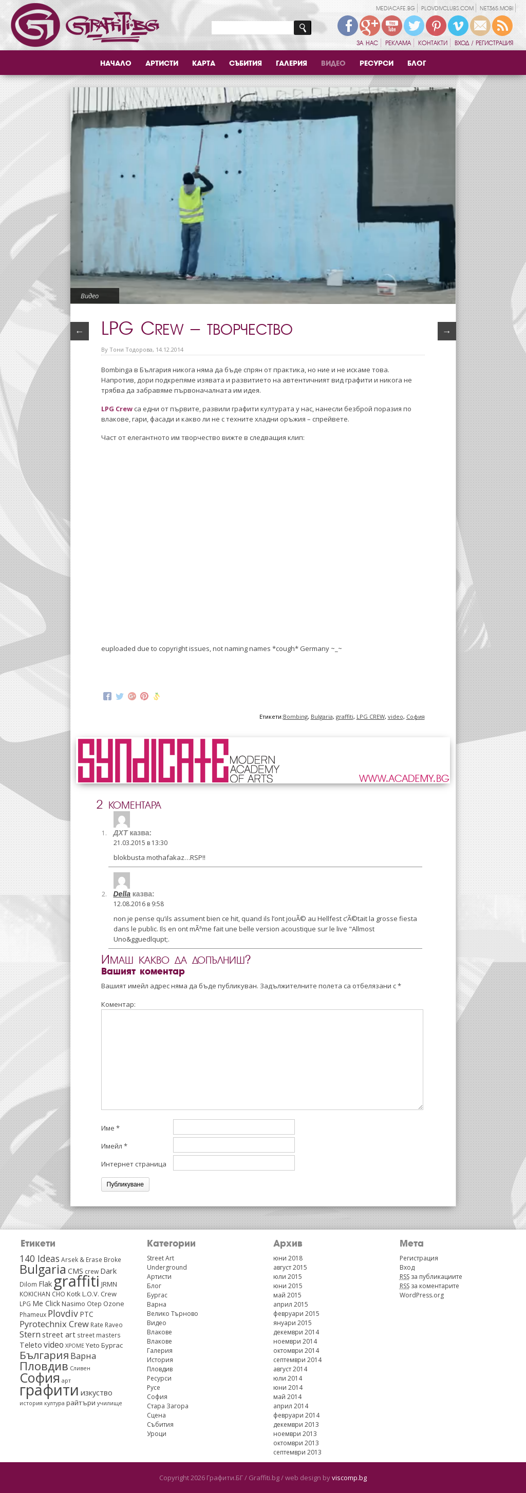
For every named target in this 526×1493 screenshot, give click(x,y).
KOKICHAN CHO (42, 1294)
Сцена (156, 1415)
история (31, 1403)
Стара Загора (168, 1406)
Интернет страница (133, 1164)
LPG (25, 1303)
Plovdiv (63, 1313)
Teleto (31, 1344)
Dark (108, 1271)
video (395, 716)
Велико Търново (172, 1313)
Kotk (74, 1293)
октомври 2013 (296, 1443)
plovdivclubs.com (447, 8)
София (415, 716)
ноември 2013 (295, 1433)
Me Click (46, 1303)
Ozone (113, 1303)
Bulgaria (322, 716)
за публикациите (431, 1276)
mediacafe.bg (395, 8)
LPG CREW (370, 716)
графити (49, 1390)
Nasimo (73, 1303)
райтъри (81, 1402)
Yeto (93, 1345)
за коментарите (429, 1285)
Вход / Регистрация (484, 43)
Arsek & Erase (81, 1259)
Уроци (156, 1433)
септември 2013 (297, 1452)
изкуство (96, 1392)
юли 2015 (287, 1276)
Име (110, 1128)
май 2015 (287, 1295)
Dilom (28, 1284)
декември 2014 (296, 1332)
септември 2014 (297, 1359)
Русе (153, 1387)
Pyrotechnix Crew (54, 1324)
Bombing (295, 716)
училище (109, 1403)
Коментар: (118, 1004)
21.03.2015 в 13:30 (140, 842)
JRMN (109, 1284)
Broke (112, 1259)
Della (122, 894)
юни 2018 (288, 1258)
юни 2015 (288, 1285)
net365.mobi (496, 8)
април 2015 (290, 1304)
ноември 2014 (295, 1341)
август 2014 (290, 1369)
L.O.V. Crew (99, 1293)
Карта (203, 63)
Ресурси (376, 63)
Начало (116, 63)
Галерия (291, 63)
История (160, 1359)
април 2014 (290, 1406)
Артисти (161, 63)
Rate (96, 1324)
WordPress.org (422, 1295)
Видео (333, 63)
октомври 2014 (296, 1350)
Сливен (80, 1368)
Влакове (159, 1332)
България (44, 1355)
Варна (83, 1356)
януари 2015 (292, 1322)
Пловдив (44, 1365)
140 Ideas (40, 1258)
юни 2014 (288, 1387)
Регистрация (419, 1258)
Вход (407, 1267)
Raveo (114, 1324)
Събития (245, 63)
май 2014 (287, 1396)
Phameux (33, 1314)
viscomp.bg (349, 1477)
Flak (45, 1283)
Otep (94, 1303)
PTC (86, 1314)
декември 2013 (296, 1424)
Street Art (160, 1258)
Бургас (112, 1345)
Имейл (114, 1146)
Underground (167, 1267)
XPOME (74, 1345)
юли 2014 (287, 1378)
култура (54, 1403)
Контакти (432, 43)
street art (59, 1334)
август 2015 (290, 1267)
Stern (30, 1334)
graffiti (344, 716)
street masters (99, 1335)
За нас (367, 43)
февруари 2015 (296, 1313)
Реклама (398, 43)
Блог (416, 63)
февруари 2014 (296, 1415)
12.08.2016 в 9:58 (139, 903)
